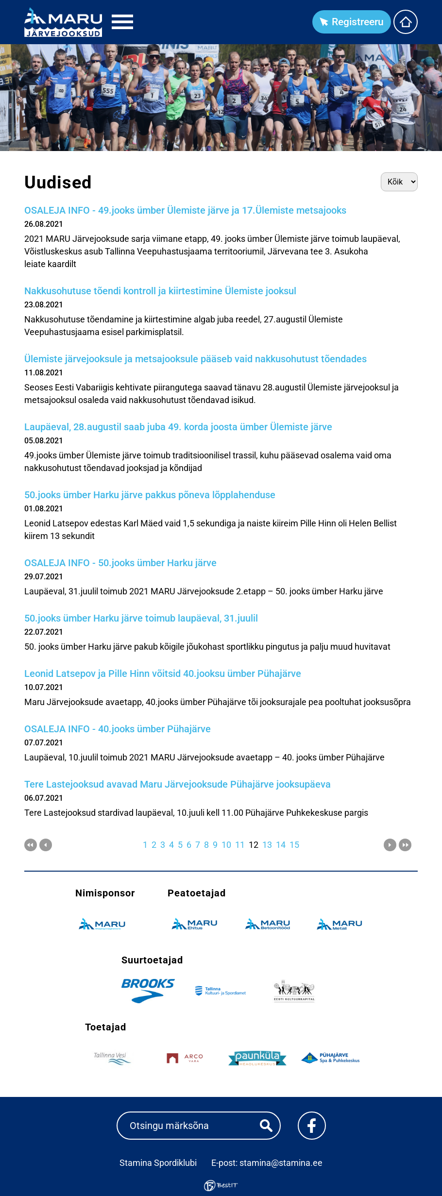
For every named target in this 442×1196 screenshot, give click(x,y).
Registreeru (358, 22)
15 (294, 845)
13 (267, 845)
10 (226, 845)
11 (240, 845)
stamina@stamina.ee (281, 1163)
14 (281, 845)
